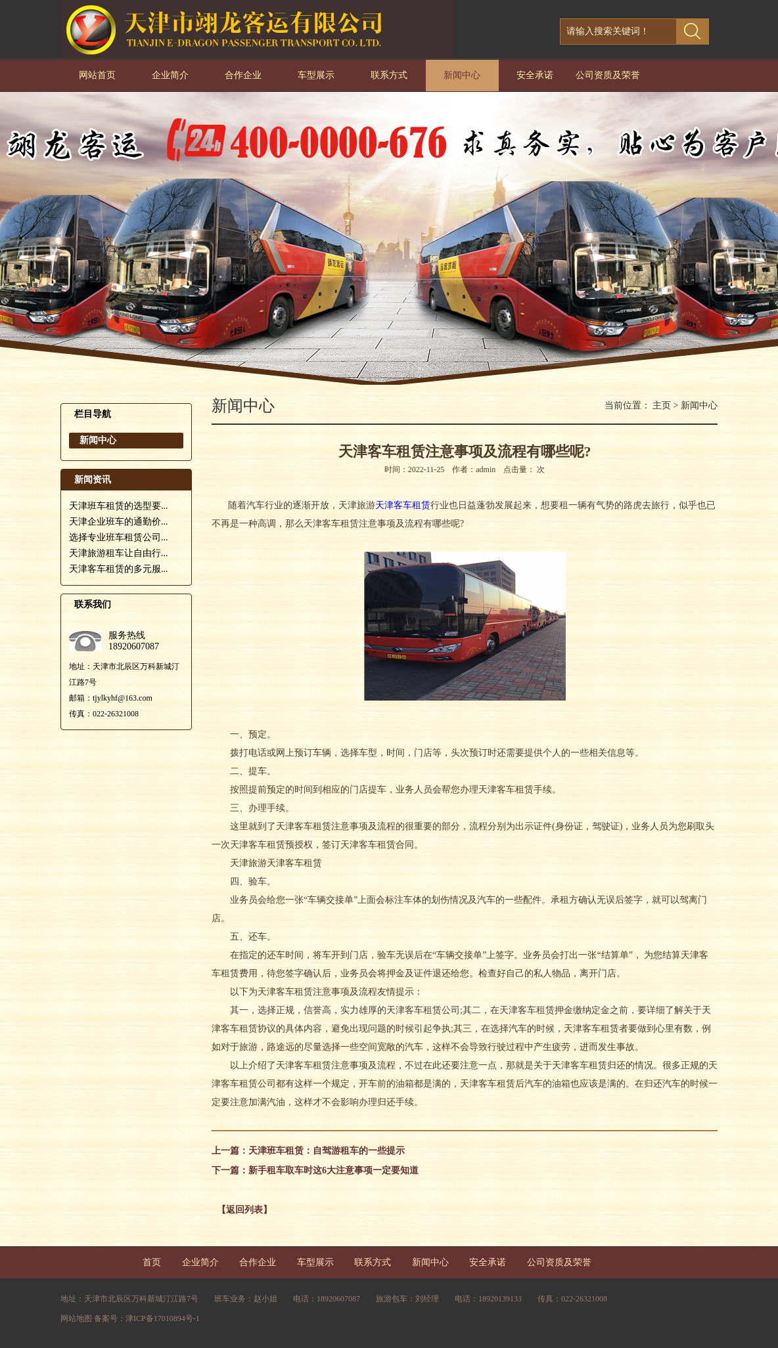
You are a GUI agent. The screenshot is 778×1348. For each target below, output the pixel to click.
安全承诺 (534, 75)
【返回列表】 (244, 1210)
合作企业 (243, 75)
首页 (152, 1262)
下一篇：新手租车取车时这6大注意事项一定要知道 (315, 1170)
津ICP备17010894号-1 (163, 1318)
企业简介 (170, 75)
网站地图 (76, 1318)
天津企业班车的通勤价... (118, 522)
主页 (661, 405)
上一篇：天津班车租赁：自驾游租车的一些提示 (308, 1151)
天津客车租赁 (402, 505)
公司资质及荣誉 (608, 75)
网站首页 (97, 75)
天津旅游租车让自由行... (118, 553)
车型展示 (316, 75)
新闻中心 (462, 75)
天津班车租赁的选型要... (118, 506)
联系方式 (389, 75)
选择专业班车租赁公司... (118, 537)
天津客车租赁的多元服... (118, 569)
